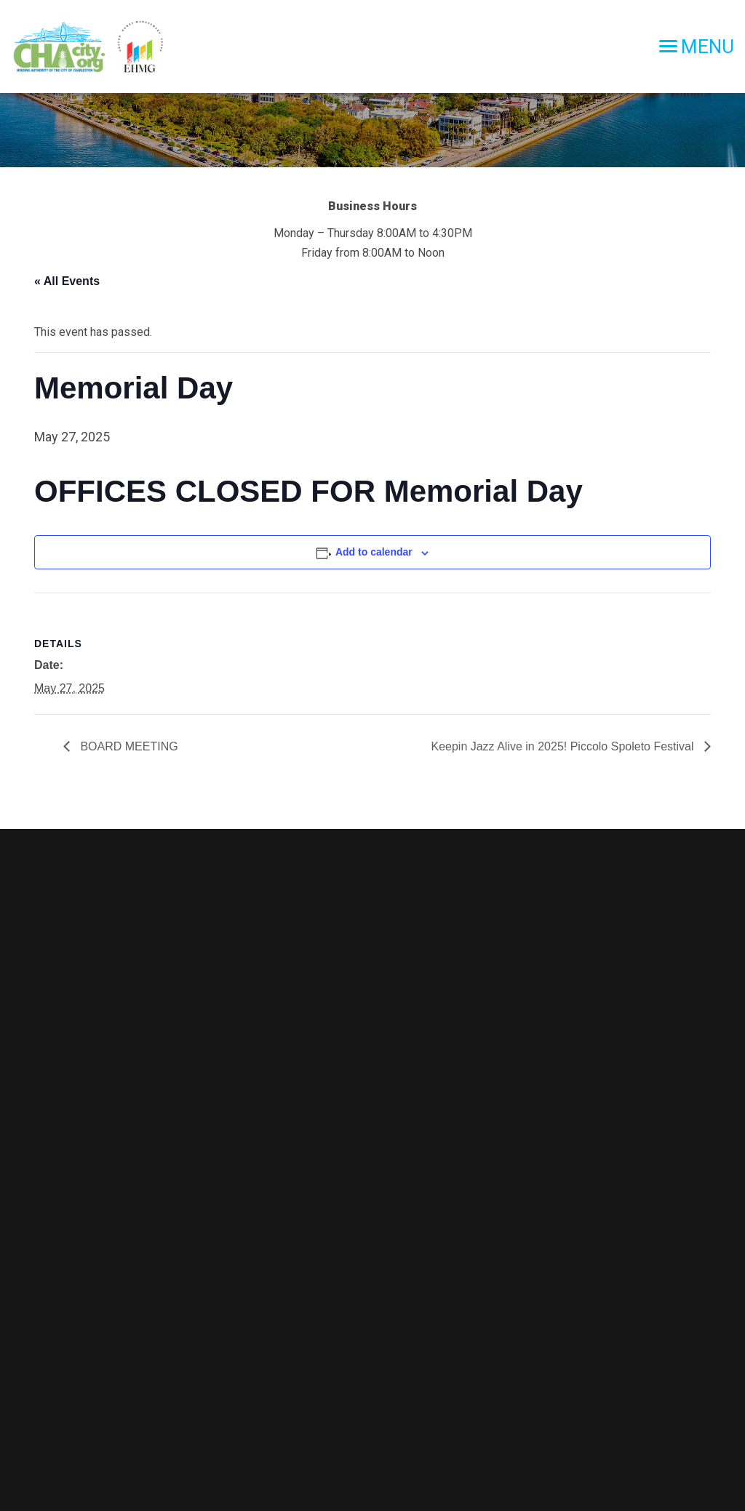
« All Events (67, 281)
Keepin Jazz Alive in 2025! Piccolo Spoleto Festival (564, 746)
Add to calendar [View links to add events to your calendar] (374, 552)
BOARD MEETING (127, 746)
